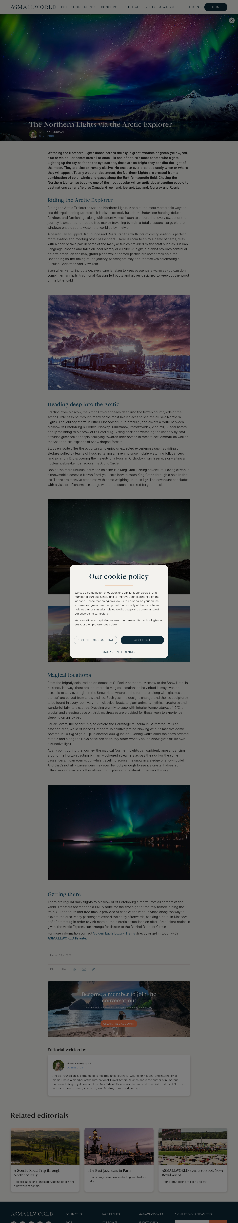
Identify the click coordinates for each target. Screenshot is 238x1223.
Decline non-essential (96, 640)
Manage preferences (119, 651)
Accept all (142, 640)
